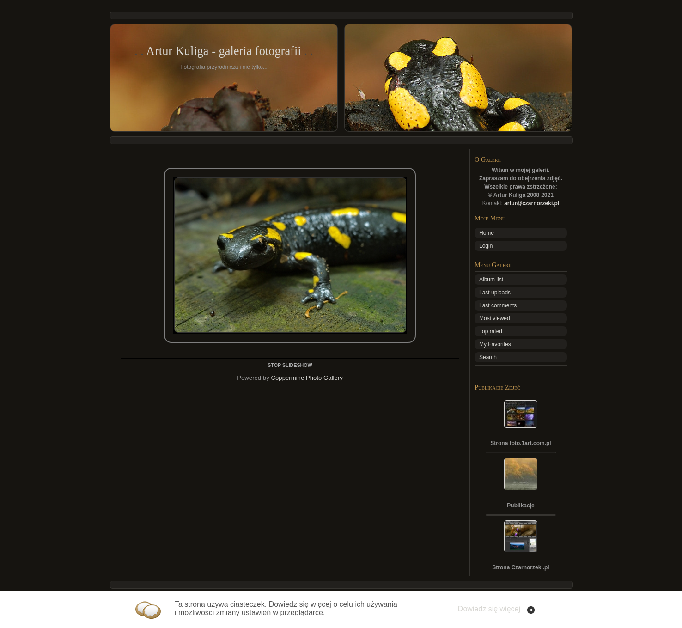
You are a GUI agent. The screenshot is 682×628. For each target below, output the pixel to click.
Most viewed (494, 318)
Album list (491, 279)
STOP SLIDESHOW (290, 365)
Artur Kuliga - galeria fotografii (223, 51)
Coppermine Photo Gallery (306, 377)
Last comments (498, 305)
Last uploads (495, 292)
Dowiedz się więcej (489, 609)
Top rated (490, 331)
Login (486, 246)
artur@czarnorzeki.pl (531, 203)
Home (486, 233)
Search (488, 357)
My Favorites (495, 344)
